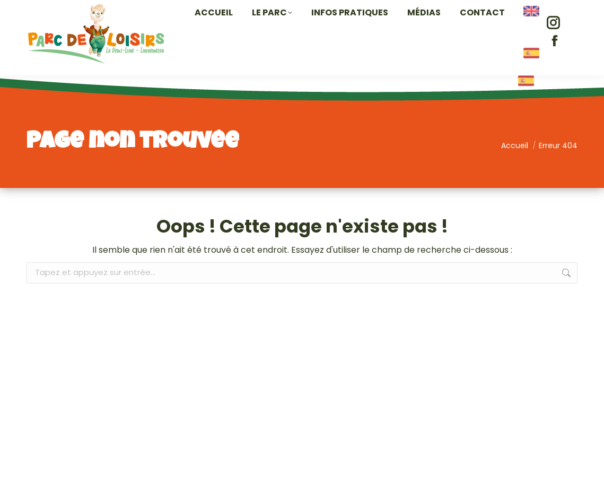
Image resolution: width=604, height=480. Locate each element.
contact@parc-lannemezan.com (509, 9)
